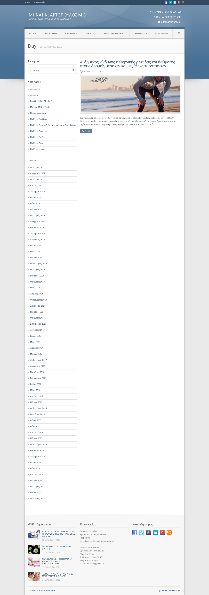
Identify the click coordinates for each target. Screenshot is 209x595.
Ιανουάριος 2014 (37, 486)
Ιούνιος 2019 (35, 246)
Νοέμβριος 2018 (37, 276)
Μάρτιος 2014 (36, 480)
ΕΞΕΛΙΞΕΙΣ (91, 34)
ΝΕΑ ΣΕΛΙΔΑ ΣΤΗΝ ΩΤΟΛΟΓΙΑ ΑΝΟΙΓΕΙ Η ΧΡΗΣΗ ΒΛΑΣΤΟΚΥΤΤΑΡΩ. (57, 561)
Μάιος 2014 (35, 468)
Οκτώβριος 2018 (37, 282)
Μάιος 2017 (35, 342)
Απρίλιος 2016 (36, 396)
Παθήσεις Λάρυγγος (39, 131)
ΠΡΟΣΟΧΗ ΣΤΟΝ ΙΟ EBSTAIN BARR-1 (56, 547)
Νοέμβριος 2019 (37, 227)
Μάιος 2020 (35, 203)
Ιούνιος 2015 (35, 420)
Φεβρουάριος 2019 (38, 264)
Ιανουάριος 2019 (37, 270)
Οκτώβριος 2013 (37, 498)
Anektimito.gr (174, 591)
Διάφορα (34, 95)
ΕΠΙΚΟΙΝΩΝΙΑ (161, 34)
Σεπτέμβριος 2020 (38, 191)
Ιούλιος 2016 (35, 384)
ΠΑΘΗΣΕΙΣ (71, 34)
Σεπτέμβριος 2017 (38, 324)
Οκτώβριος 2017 (37, 318)
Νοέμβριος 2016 (37, 372)
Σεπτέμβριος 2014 (38, 456)
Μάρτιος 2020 (36, 209)
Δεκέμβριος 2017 (37, 306)
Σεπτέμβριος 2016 (38, 378)
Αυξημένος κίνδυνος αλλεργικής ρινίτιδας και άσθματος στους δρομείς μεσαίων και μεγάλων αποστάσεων (127, 64)
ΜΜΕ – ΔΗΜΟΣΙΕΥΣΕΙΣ (114, 34)
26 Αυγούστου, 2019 (94, 71)
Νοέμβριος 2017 (37, 312)
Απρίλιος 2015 (36, 432)
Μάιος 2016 (35, 390)
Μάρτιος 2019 (36, 257)
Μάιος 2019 (35, 252)
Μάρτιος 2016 (36, 402)
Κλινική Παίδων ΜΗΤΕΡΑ (41, 101)
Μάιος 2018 (35, 288)
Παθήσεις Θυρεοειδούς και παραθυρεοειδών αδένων (53, 125)
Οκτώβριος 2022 (37, 167)
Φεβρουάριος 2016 (38, 408)
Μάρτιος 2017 (36, 354)
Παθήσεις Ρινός (37, 143)
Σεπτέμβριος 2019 (38, 233)
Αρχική (27, 2)
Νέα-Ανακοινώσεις (38, 113)
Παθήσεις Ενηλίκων (38, 119)
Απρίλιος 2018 (36, 294)
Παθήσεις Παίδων (38, 137)
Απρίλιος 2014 (36, 474)
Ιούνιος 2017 (35, 336)
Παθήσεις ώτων (37, 149)
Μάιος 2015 (35, 426)
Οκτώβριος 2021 (37, 179)
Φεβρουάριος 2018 (38, 300)
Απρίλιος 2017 (36, 348)
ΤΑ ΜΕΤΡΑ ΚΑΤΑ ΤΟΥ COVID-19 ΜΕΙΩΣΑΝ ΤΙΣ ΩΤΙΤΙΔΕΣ (57, 575)
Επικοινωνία (39, 2)
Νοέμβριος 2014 (37, 450)
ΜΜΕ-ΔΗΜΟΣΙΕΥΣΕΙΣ (40, 107)
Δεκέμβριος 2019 (37, 221)
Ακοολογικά (35, 89)
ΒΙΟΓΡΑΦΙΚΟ (50, 34)
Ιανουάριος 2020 (37, 215)
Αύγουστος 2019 (37, 239)
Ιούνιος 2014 (35, 462)
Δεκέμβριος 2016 (37, 366)
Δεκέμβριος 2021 (37, 173)
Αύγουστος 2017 (37, 330)
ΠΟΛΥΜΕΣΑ (140, 34)
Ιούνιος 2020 (35, 197)
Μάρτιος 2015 (36, 438)
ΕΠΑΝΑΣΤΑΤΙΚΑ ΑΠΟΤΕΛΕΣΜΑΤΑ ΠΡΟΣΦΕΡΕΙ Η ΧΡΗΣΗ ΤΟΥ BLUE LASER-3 (58, 534)
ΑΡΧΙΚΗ (32, 34)
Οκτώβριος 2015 (37, 414)
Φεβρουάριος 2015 (38, 444)
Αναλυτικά (86, 131)
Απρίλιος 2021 (36, 185)
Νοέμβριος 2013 (37, 493)
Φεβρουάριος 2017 (38, 360)
